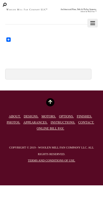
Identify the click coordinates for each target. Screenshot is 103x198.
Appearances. (35, 122)
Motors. (48, 116)
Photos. (13, 122)
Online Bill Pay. (50, 128)
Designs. (31, 116)
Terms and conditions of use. (51, 160)
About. (15, 116)
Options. (66, 116)
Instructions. (63, 122)
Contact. (86, 122)
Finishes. (84, 116)
